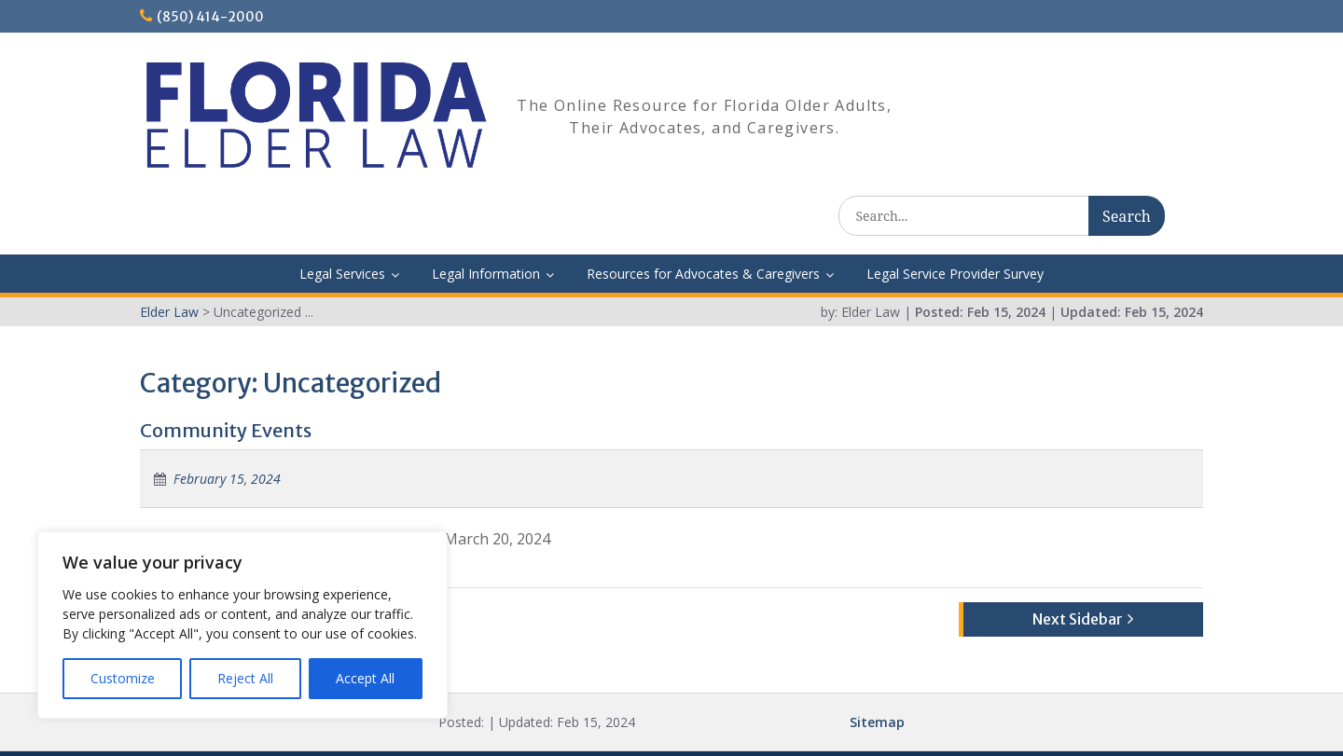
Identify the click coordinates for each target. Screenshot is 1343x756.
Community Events (226, 378)
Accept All (365, 678)
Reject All (245, 678)
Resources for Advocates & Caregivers (703, 221)
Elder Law (668, 727)
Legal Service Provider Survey (955, 221)
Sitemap (877, 670)
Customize (122, 678)
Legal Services (342, 221)
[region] (242, 625)
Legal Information (486, 221)
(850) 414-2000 (210, 16)
